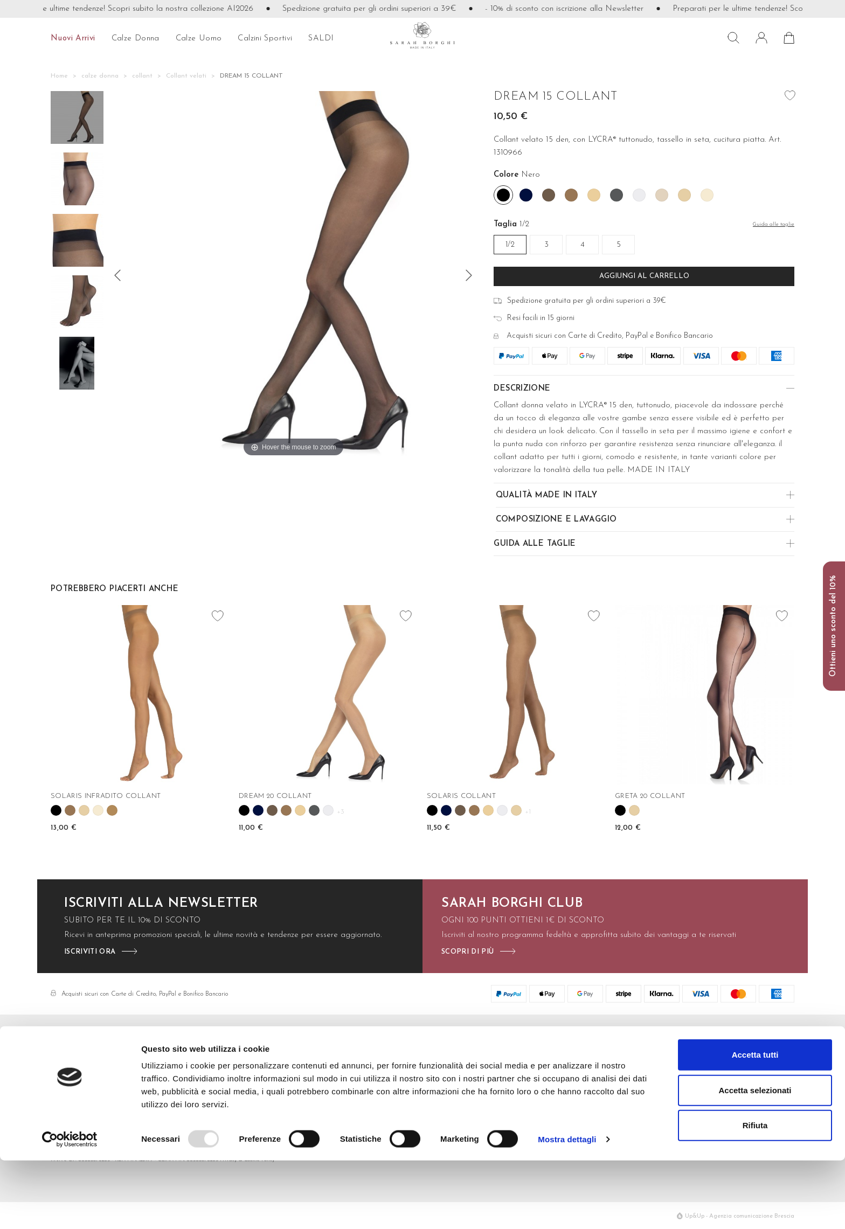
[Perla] (707, 195)
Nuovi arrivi (73, 38)
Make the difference (715, 1076)
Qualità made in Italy (547, 495)
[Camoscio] (594, 195)
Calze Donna (475, 1061)
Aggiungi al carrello (644, 276)
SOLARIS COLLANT (461, 796)
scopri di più (467, 951)
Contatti (345, 1061)
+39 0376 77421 (92, 1092)
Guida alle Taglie (535, 544)
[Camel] (571, 195)
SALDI (321, 38)
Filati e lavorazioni (579, 1061)
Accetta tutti (755, 1123)
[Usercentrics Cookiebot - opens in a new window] (70, 1208)
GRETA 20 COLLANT (650, 796)
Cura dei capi (571, 1076)
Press (689, 1092)
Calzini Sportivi (478, 1092)
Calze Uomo (475, 1076)
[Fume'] (616, 195)
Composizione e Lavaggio (556, 520)
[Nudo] (684, 195)
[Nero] (503, 195)
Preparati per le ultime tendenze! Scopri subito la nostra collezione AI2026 (134, 9)
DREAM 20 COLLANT (275, 796)
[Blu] (526, 195)
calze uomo (199, 38)
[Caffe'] (548, 195)
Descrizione (522, 389)
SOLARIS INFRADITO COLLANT (106, 796)
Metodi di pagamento (370, 1076)
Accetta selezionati (754, 1158)
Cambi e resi (353, 1092)
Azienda (694, 1061)
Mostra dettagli (567, 1207)
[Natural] (661, 195)
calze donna (136, 38)
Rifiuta (755, 1193)
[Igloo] (639, 195)
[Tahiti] (112, 810)
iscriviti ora (89, 951)
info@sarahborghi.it (85, 1076)
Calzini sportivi (265, 38)
